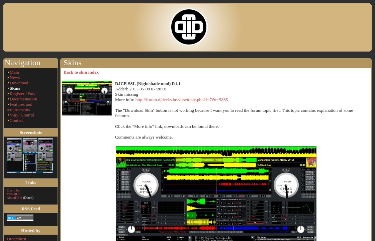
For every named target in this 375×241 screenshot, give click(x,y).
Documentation (23, 98)
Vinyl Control (22, 114)
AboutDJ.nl (14, 197)
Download (19, 82)
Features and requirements (19, 107)
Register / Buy (22, 93)
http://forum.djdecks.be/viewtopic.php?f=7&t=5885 (181, 99)
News (15, 77)
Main (14, 72)
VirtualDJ (13, 194)
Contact (16, 120)
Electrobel (13, 190)
